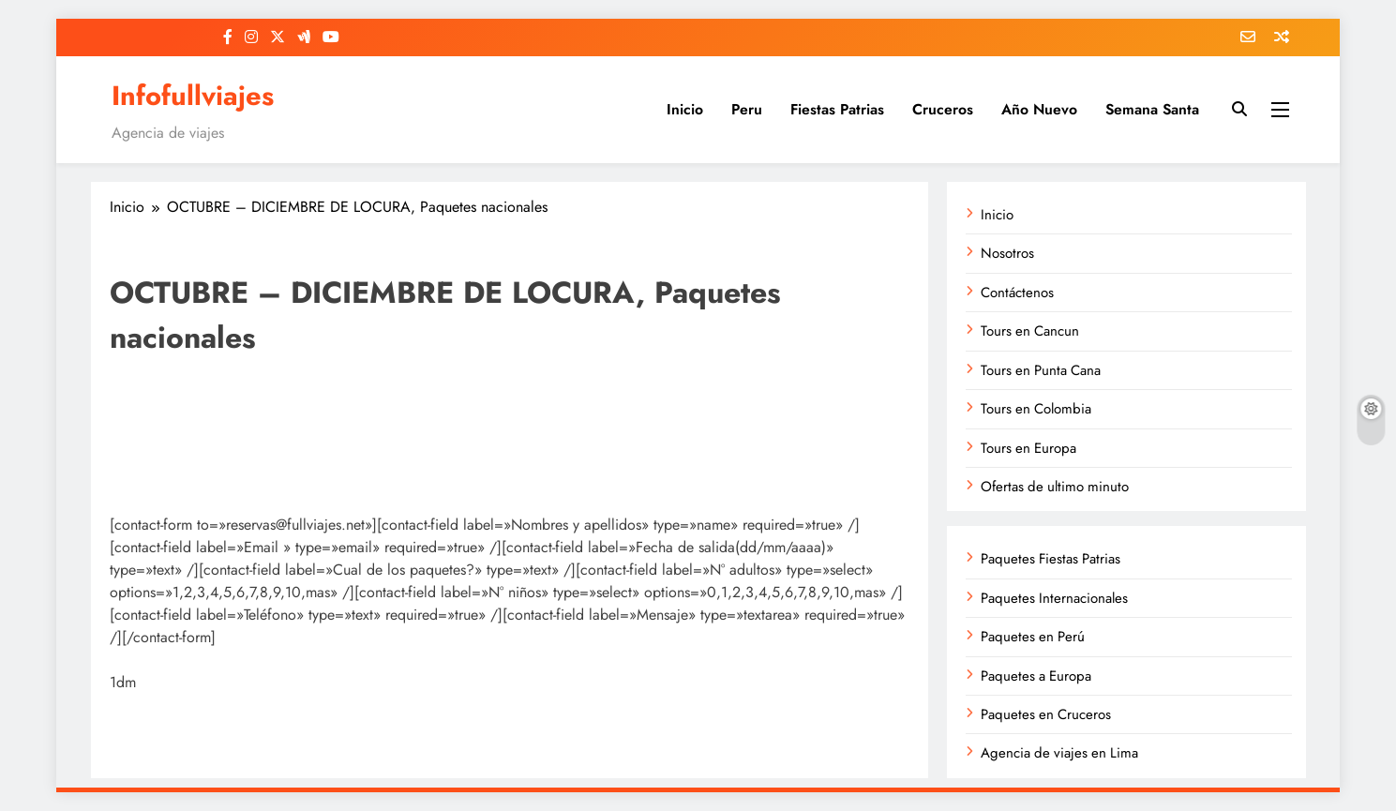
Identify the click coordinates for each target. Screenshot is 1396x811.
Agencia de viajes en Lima (1059, 753)
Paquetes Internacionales (1054, 598)
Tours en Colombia (1036, 408)
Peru (746, 109)
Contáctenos (1017, 292)
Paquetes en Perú (1033, 636)
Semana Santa (1152, 109)
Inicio (685, 109)
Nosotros (1007, 253)
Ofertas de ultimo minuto (1055, 486)
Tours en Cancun (1030, 331)
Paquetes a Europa (1036, 676)
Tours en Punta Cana (1041, 370)
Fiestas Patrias (837, 109)
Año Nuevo (1039, 109)
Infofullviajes (193, 95)
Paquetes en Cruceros (1046, 714)
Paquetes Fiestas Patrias (1050, 558)
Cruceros (942, 109)
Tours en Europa (1028, 448)
